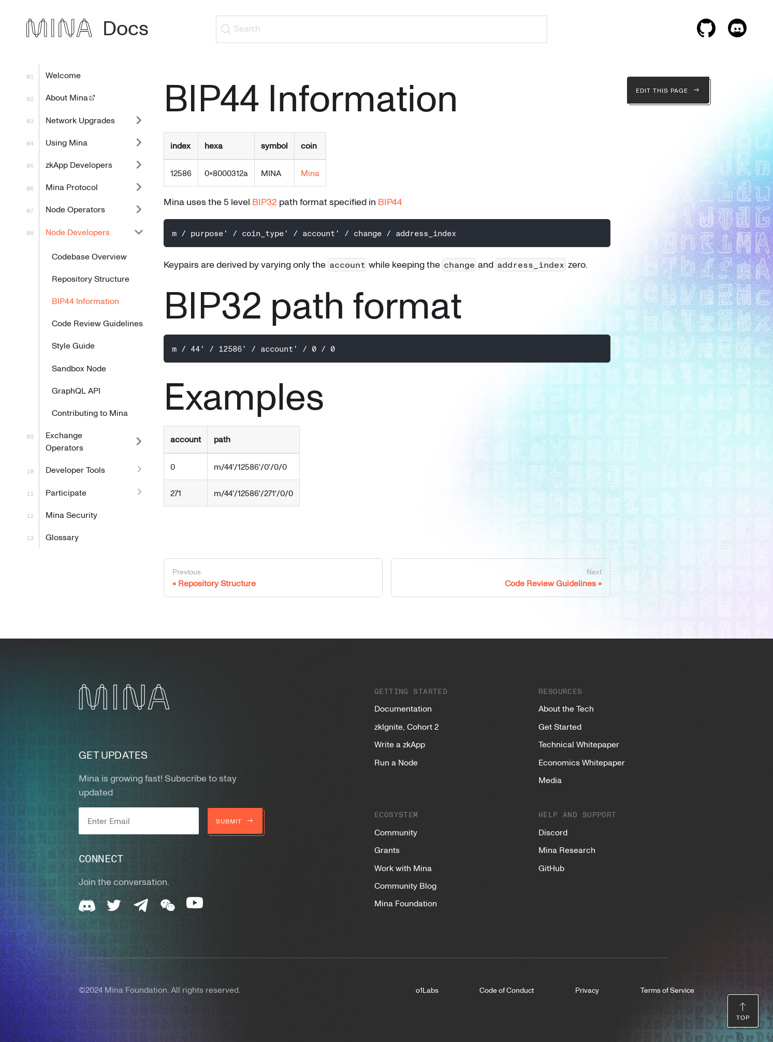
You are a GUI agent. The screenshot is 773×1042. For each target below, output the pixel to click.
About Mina (71, 97)
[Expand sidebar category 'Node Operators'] (138, 209)
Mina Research (566, 850)
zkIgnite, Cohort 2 (406, 726)
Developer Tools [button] (75, 469)
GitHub (551, 868)
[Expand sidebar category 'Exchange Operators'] (138, 441)
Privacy (587, 990)
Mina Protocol (72, 187)
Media (550, 780)
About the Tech (566, 708)
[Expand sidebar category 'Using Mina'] (138, 142)
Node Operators (75, 209)
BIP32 (264, 201)
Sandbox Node (79, 368)
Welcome (63, 75)
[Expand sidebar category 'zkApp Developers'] (138, 164)
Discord (552, 832)
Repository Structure (90, 278)
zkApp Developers (79, 164)
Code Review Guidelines (97, 323)
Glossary (62, 537)
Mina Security (71, 514)
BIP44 (390, 201)
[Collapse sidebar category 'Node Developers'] (138, 232)
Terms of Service (667, 990)
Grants (387, 850)
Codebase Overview (89, 256)
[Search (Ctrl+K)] (381, 29)
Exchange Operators (64, 441)
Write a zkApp (399, 744)
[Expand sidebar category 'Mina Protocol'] (138, 187)
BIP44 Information (85, 301)
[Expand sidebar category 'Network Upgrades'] (138, 120)
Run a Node (396, 762)
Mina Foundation (405, 903)
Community (395, 832)
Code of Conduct (506, 990)
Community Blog (405, 885)
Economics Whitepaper (581, 762)
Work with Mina (403, 868)
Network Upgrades (80, 120)
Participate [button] (66, 492)
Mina (310, 173)
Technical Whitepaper (578, 744)
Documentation (403, 708)
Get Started (559, 726)
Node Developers (78, 232)
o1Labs (427, 990)
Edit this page (668, 90)
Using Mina (66, 142)
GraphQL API (76, 390)
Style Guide (73, 345)
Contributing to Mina (90, 412)
